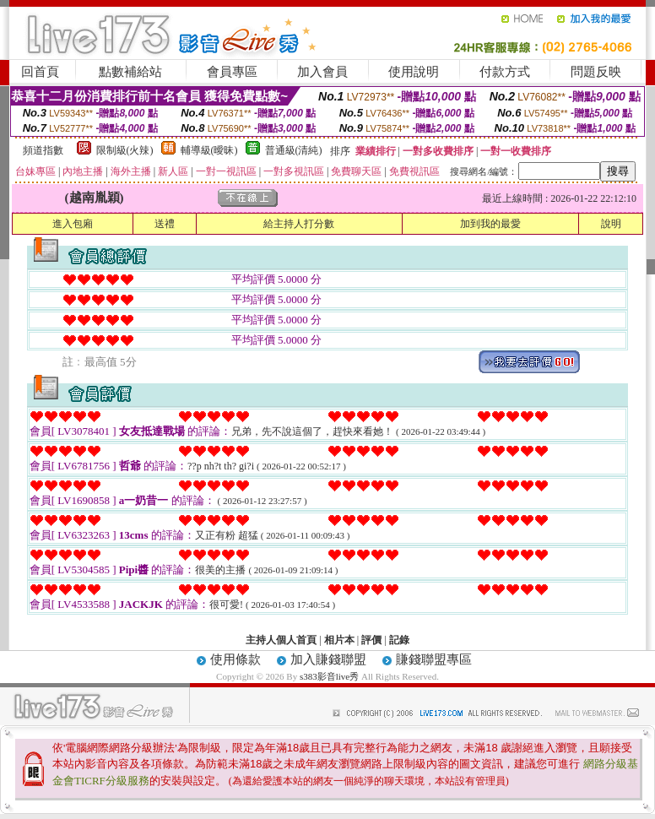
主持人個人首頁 (281, 640)
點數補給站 (130, 72)
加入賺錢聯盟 (328, 659)
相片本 (339, 640)
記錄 (399, 640)
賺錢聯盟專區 (434, 659)
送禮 (164, 224)
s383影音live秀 (329, 676)
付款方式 (504, 72)
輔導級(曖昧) (209, 150)
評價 (371, 640)
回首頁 (40, 72)
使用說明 (413, 72)
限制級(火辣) (125, 150)
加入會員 (322, 72)
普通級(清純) (293, 150)
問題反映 (596, 72)
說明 (611, 224)
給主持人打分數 (298, 224)
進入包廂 (72, 224)
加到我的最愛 (490, 224)
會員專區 (232, 72)
